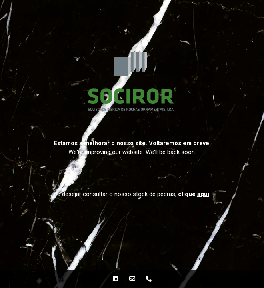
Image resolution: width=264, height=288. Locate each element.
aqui (203, 194)
